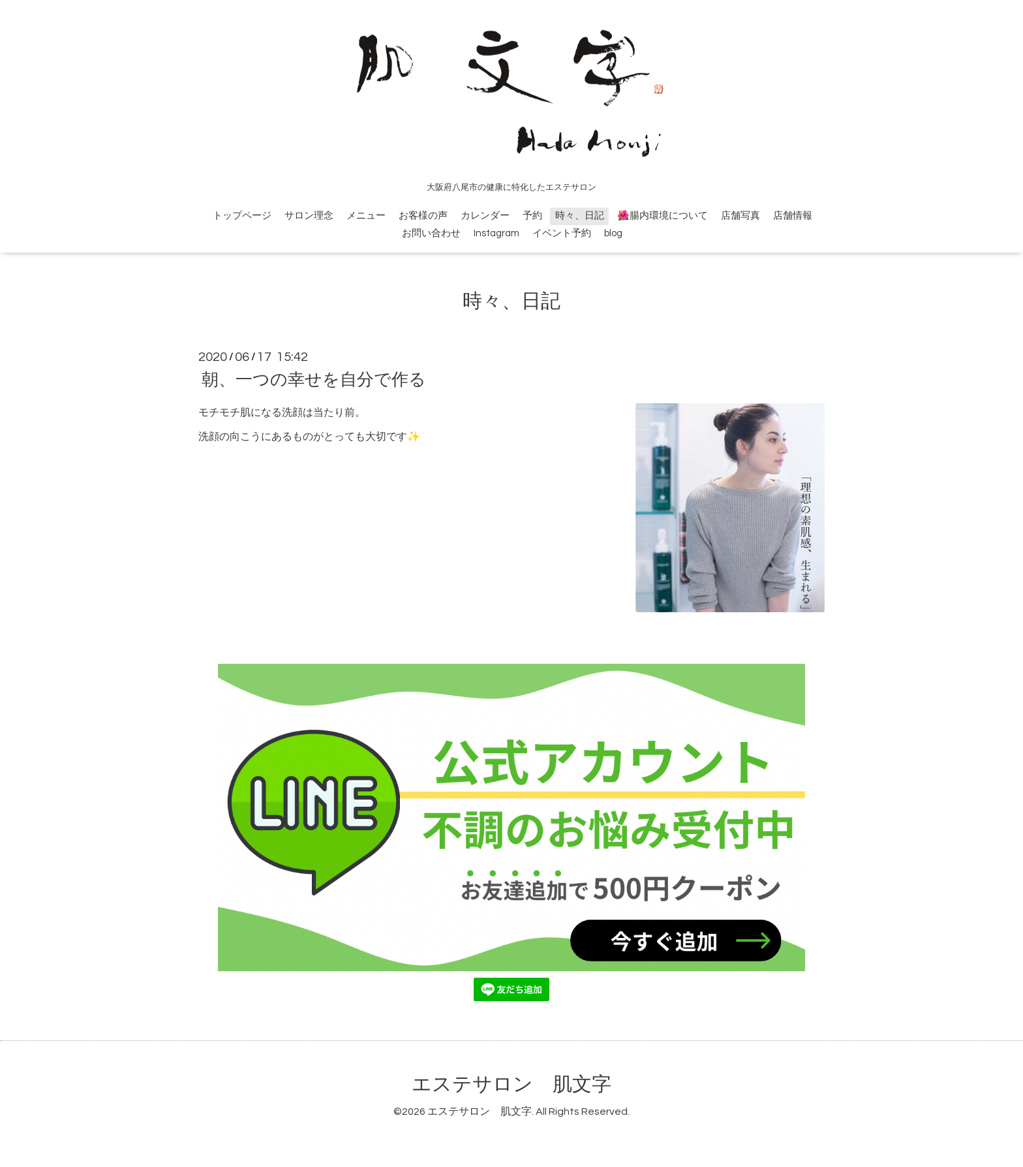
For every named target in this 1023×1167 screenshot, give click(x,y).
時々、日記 (579, 216)
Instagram (496, 233)
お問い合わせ (431, 233)
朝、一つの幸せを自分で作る (314, 379)
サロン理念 (308, 216)
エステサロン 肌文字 (511, 1084)
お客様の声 (423, 216)
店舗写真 (740, 216)
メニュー (366, 216)
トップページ (242, 216)
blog (613, 233)
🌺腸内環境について (662, 216)
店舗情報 (792, 216)
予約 (532, 216)
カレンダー (485, 216)
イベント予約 (561, 233)
